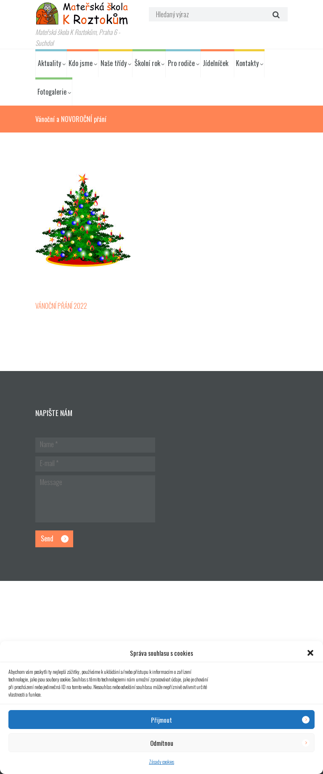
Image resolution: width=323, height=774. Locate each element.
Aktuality (49, 63)
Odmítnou (161, 742)
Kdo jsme (81, 63)
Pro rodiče (181, 63)
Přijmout (161, 719)
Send (47, 538)
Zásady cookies (161, 761)
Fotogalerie (51, 92)
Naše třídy (114, 63)
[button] (310, 653)
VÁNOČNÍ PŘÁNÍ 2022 (61, 306)
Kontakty (247, 63)
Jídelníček (215, 63)
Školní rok (147, 63)
